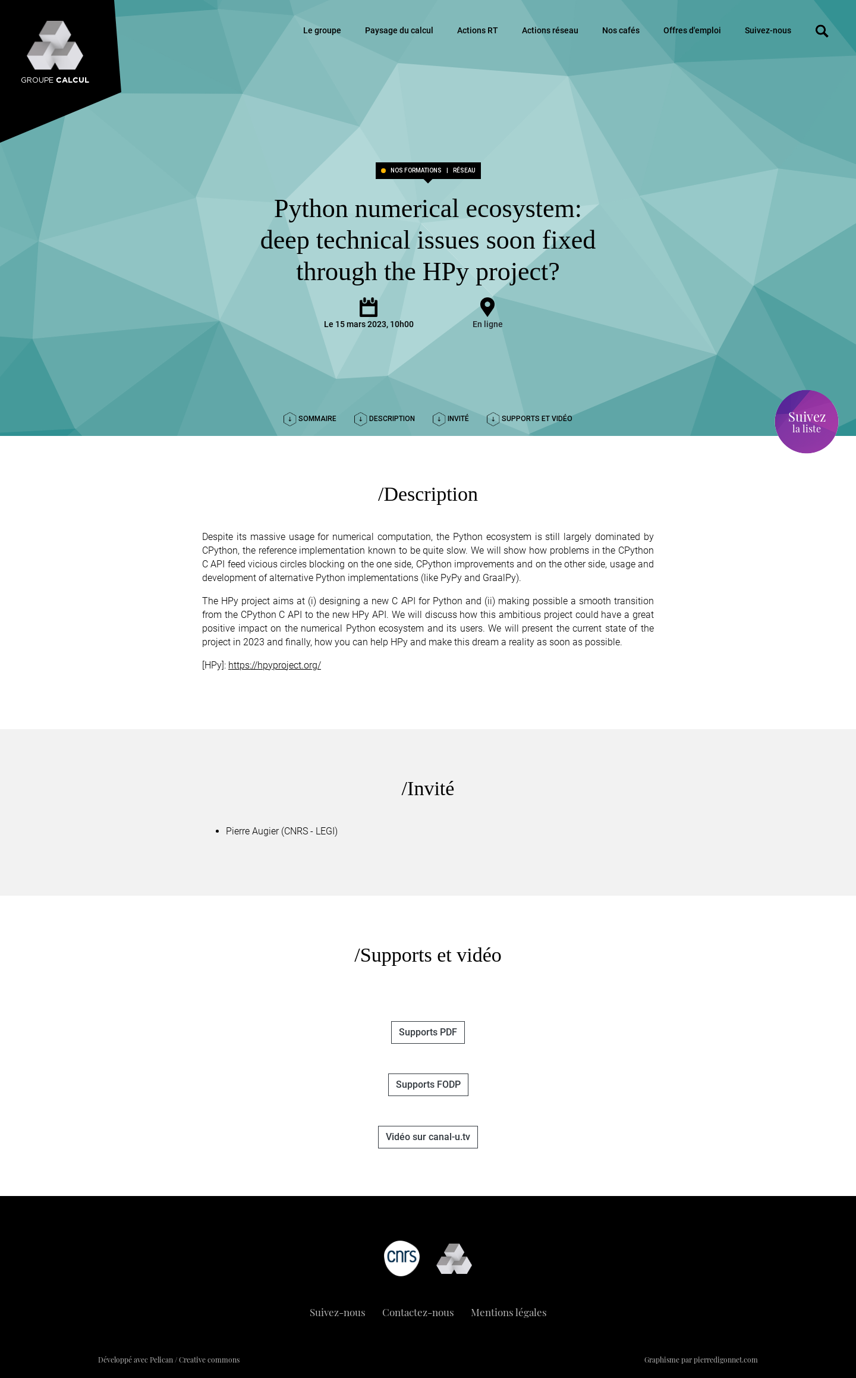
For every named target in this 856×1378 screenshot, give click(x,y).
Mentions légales (509, 1312)
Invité (451, 419)
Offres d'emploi (692, 30)
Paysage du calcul (399, 30)
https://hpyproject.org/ (274, 665)
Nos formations (416, 171)
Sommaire (310, 419)
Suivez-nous (768, 30)
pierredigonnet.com (726, 1359)
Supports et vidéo (529, 419)
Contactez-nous (418, 1312)
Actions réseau (550, 30)
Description (384, 419)
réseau (464, 171)
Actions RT (477, 30)
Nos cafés (621, 30)
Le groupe (322, 30)
